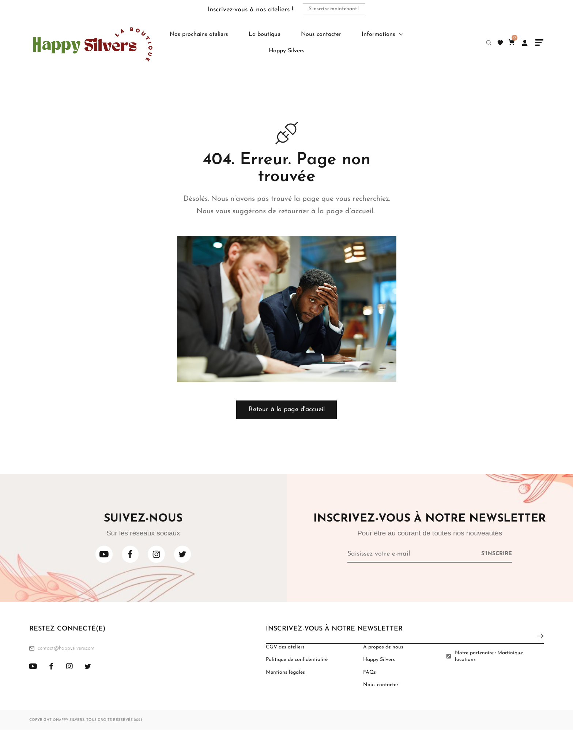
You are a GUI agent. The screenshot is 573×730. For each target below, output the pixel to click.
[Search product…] (489, 43)
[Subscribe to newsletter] (496, 553)
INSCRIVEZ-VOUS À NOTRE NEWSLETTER (334, 629)
